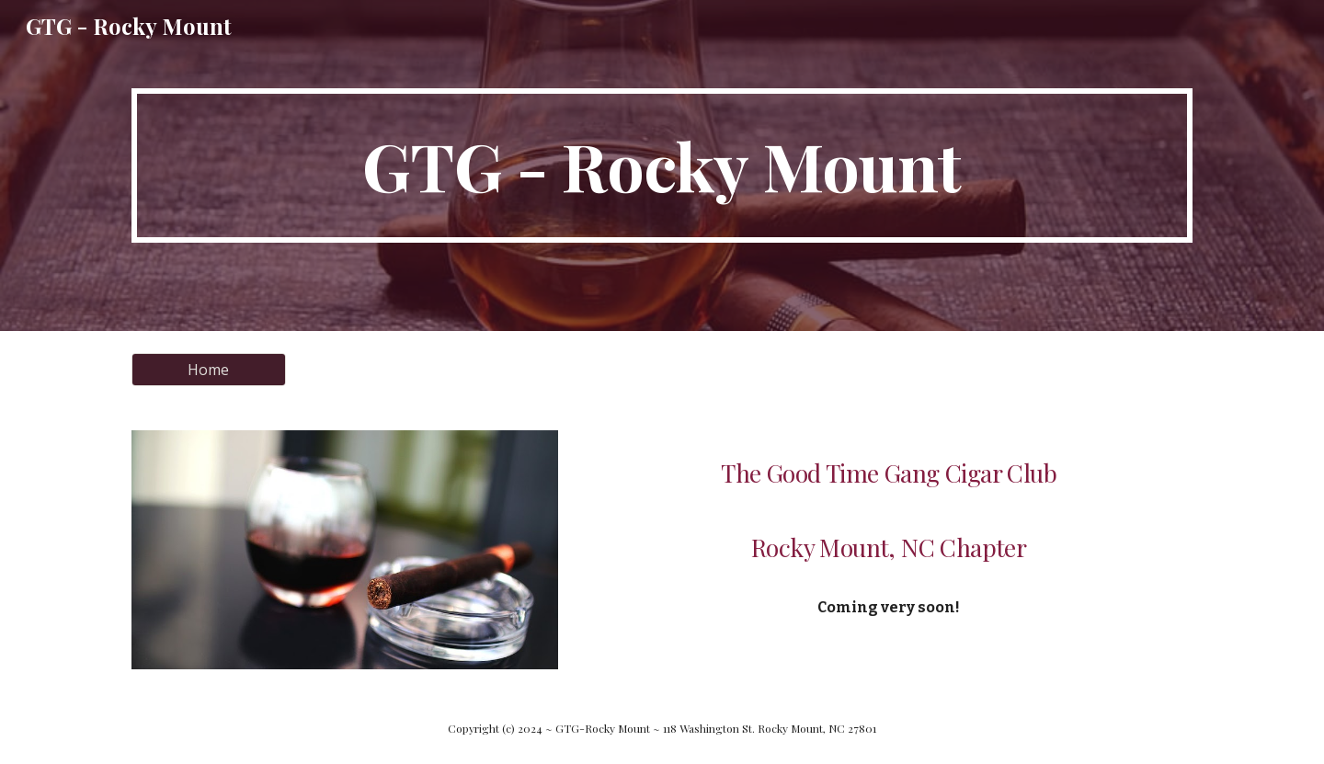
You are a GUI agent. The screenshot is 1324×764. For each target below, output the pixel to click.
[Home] (208, 369)
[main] (662, 165)
